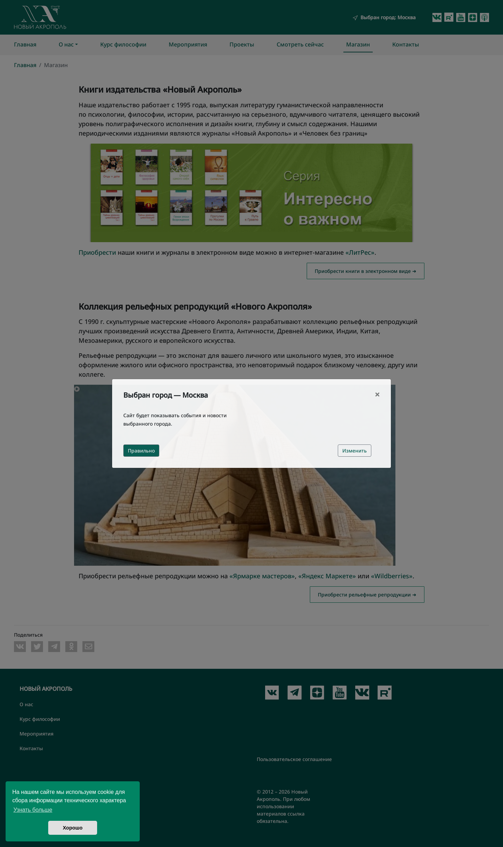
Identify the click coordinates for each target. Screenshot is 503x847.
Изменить (354, 450)
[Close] (377, 394)
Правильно (141, 450)
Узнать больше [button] (32, 810)
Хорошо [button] (73, 828)
